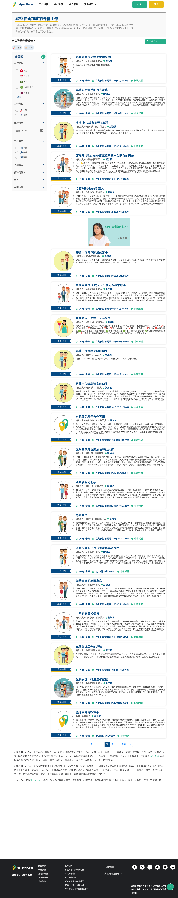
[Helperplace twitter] (142, 867)
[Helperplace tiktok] (149, 867)
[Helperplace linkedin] (172, 867)
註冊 (156, 4)
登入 (139, 4)
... (96, 744)
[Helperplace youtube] (165, 867)
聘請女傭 (155, 756)
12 (112, 744)
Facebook (37, 780)
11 (107, 744)
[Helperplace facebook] (134, 867)
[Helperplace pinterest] (157, 867)
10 (102, 744)
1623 (124, 744)
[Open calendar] (41, 130)
